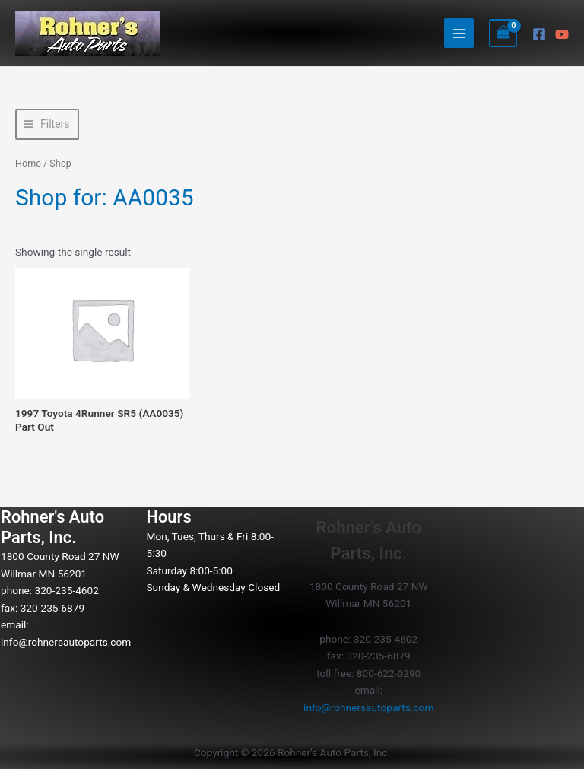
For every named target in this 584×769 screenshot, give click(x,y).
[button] (47, 124)
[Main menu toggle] (459, 33)
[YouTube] (562, 34)
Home (28, 163)
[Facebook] (539, 34)
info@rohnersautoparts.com (66, 642)
